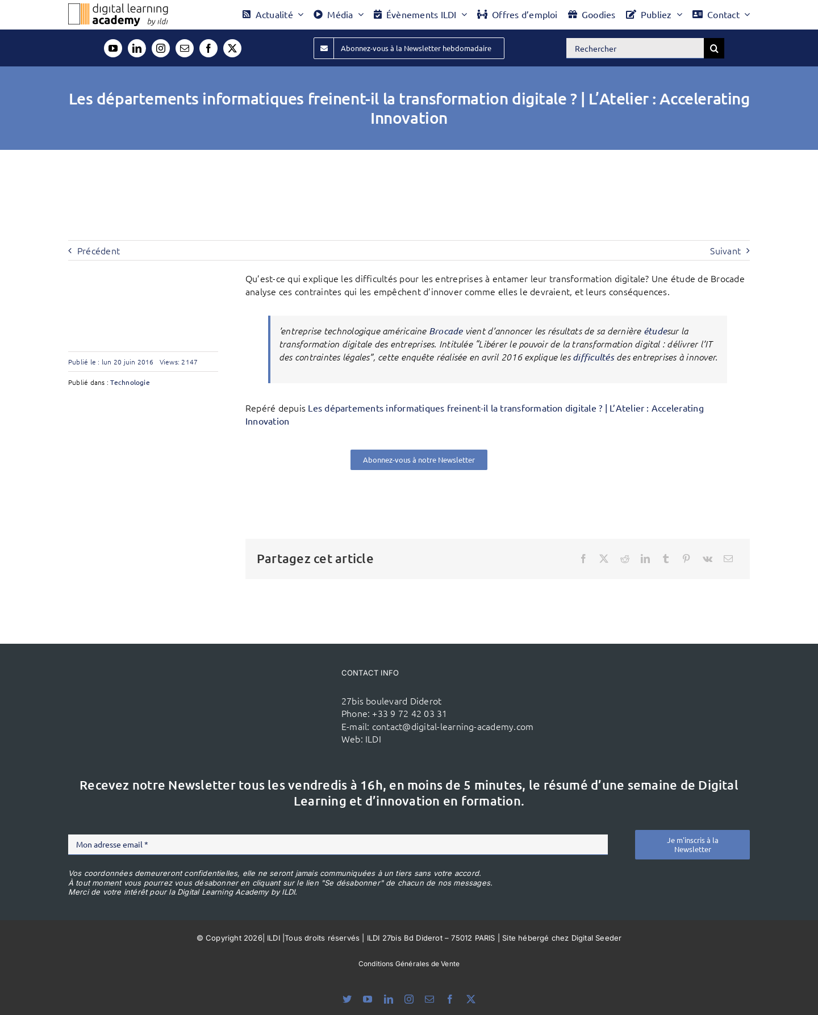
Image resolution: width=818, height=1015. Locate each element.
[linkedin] (137, 48)
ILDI (373, 738)
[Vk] (707, 558)
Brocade (446, 331)
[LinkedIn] (645, 558)
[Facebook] (583, 558)
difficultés (593, 357)
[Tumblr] (666, 558)
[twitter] (232, 48)
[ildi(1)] (273, 687)
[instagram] (161, 48)
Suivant (725, 250)
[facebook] (208, 48)
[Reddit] (625, 558)
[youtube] (113, 48)
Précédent (98, 250)
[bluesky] (347, 999)
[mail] (185, 48)
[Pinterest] (686, 558)
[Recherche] (714, 48)
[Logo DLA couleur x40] (118, 8)
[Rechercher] (635, 48)
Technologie (130, 382)
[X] (604, 558)
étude (655, 331)
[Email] (728, 558)
